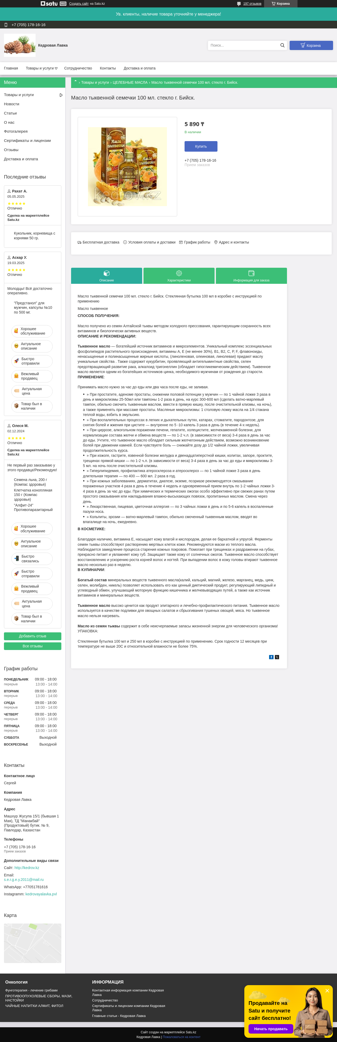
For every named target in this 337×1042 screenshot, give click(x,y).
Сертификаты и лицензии (27, 140)
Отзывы (11, 149)
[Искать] (282, 45)
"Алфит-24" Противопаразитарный (33, 507)
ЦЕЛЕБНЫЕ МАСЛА (130, 82)
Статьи (10, 113)
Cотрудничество (105, 1000)
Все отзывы (33, 646)
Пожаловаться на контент (181, 1037)
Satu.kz (191, 1032)
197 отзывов (252, 4)
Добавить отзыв (32, 636)
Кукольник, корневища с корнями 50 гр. (34, 235)
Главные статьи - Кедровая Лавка (119, 1016)
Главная (11, 68)
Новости (11, 104)
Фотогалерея (16, 131)
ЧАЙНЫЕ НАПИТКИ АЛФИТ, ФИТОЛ (34, 1006)
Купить (201, 146)
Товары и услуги (40, 68)
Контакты (108, 68)
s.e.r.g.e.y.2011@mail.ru (24, 879)
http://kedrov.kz (26, 868)
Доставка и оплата (140, 68)
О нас (9, 122)
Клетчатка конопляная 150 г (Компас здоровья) (33, 495)
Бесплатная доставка (101, 242)
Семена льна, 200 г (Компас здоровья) (30, 482)
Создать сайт (79, 4)
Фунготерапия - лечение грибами (31, 990)
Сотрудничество (78, 68)
